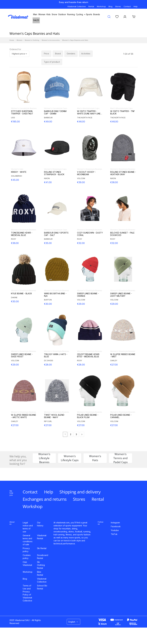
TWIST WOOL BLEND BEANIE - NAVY (54, 416)
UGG (13, 118)
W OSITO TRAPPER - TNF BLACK (122, 112)
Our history (40, 524)
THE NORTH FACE (84, 118)
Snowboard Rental (42, 556)
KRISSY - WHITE (18, 172)
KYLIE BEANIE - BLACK (21, 293)
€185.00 (15, 121)
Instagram (115, 522)
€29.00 (81, 303)
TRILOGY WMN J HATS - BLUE (55, 355)
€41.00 (48, 182)
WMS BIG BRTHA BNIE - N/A (55, 294)
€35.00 (48, 243)
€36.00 (114, 182)
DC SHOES (48, 360)
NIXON (47, 178)
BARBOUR (48, 118)
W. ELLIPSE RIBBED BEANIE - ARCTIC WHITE (23, 416)
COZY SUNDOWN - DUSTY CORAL (90, 234)
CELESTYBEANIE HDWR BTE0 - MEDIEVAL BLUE (88, 355)
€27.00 (114, 364)
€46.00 (81, 121)
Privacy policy (26, 550)
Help (136, 6)
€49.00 (48, 121)
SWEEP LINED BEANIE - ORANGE (88, 294)
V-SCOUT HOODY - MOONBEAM (86, 173)
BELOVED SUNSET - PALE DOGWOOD (122, 234)
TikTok (114, 534)
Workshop (101, 6)
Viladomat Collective (76, 6)
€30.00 (15, 301)
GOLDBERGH (16, 176)
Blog (110, 6)
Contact (127, 6)
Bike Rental (40, 573)
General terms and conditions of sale (27, 540)
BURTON (48, 300)
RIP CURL (48, 421)
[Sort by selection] (19, 54)
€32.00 (81, 243)
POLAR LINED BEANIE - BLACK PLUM (87, 416)
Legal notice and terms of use (28, 527)
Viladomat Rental (41, 537)
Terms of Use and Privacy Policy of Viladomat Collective (27, 593)
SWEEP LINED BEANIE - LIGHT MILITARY (121, 294)
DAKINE (14, 297)
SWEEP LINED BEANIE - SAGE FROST (22, 355)
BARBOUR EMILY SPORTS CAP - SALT (56, 234)
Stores (118, 6)
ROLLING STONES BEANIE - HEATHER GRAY (123, 173)
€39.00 (81, 182)
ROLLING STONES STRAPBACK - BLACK (54, 173)
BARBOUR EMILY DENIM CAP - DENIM (55, 112)
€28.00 (48, 364)
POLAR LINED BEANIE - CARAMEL (120, 416)
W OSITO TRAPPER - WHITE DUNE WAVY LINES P (89, 112)
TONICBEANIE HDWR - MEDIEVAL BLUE (21, 234)
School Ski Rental (42, 587)
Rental (91, 6)
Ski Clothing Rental (41, 565)
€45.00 (15, 179)
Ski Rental (41, 548)
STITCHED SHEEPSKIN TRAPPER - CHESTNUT (22, 112)
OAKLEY (113, 360)
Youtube (115, 530)
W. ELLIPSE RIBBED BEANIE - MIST (122, 355)
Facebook (116, 526)
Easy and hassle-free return (73, 2)
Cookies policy (27, 556)
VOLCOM (81, 178)
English (73, 621)
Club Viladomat (27, 563)
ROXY (13, 239)
